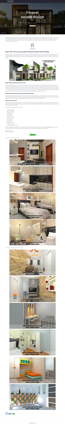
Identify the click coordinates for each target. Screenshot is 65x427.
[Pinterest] (9, 413)
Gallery (44, 1)
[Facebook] (6, 413)
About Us (49, 1)
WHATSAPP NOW (34, 1)
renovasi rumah (33, 37)
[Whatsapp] (12, 413)
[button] (1, 22)
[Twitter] (7, 413)
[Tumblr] (14, 413)
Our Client (40, 1)
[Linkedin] (10, 413)
